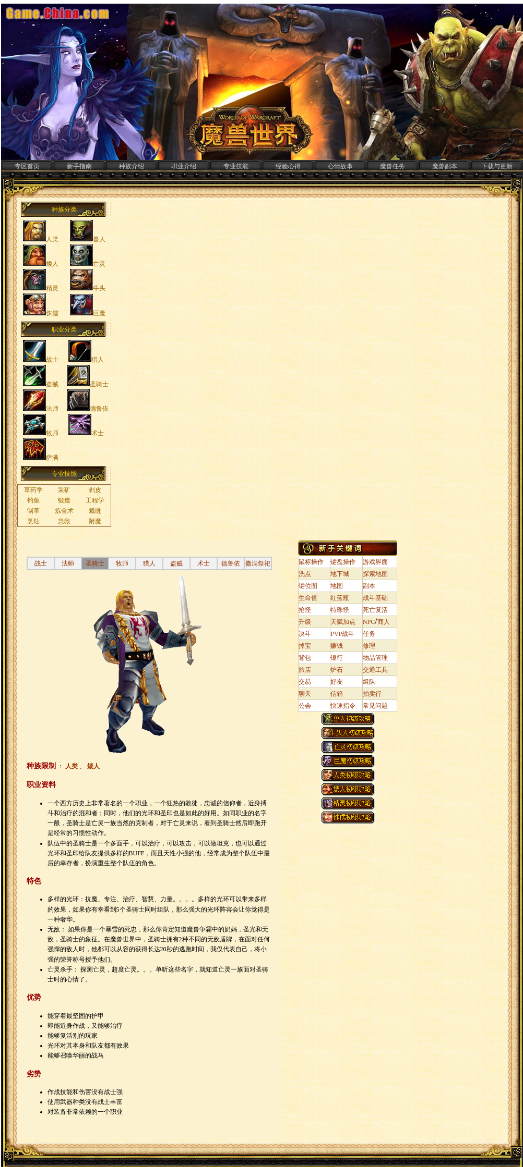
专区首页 (27, 166)
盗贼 (176, 563)
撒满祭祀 (257, 563)
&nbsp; (69, 371)
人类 (72, 766)
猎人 (149, 563)
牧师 (122, 563)
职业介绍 (183, 166)
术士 (203, 563)
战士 (40, 563)
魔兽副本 (444, 166)
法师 (68, 563)
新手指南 (79, 166)
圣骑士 (95, 563)
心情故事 (340, 166)
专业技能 (235, 166)
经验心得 (288, 166)
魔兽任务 (392, 166)
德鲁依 (230, 563)
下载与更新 (497, 166)
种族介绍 (131, 166)
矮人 (93, 766)
